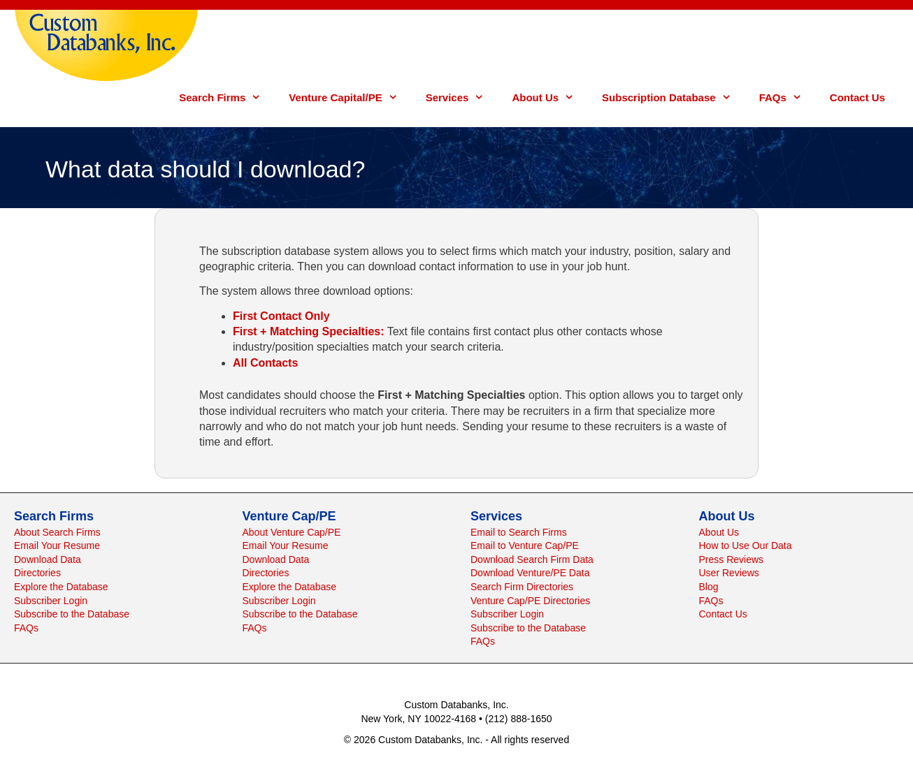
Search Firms (227, 97)
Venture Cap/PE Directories (530, 600)
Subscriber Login (50, 600)
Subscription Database (673, 97)
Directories (37, 572)
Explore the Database (61, 586)
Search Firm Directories (521, 586)
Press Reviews (731, 559)
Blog (709, 586)
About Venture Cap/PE (292, 532)
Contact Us (857, 97)
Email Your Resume (57, 545)
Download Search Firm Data (532, 559)
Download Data (47, 559)
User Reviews (729, 572)
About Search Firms (57, 532)
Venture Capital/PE (350, 97)
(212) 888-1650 (518, 718)
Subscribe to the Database (71, 614)
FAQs (787, 97)
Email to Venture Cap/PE (524, 545)
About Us (550, 97)
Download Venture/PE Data (529, 572)
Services (462, 97)
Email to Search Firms (518, 532)
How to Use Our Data (745, 545)
